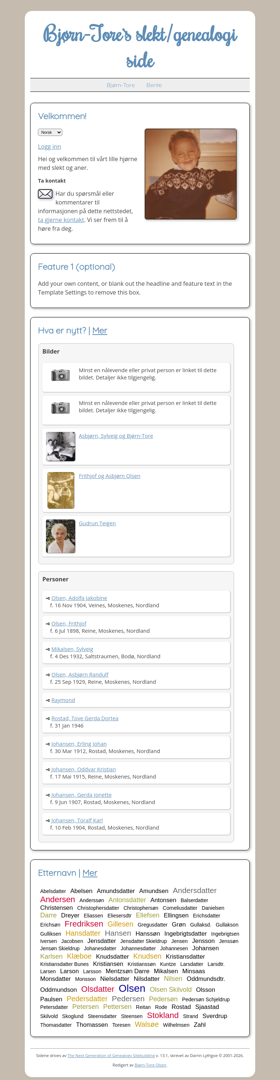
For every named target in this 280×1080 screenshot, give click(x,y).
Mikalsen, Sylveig (72, 648)
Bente (154, 85)
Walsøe (147, 1024)
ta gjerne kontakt (61, 220)
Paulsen (51, 999)
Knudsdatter (112, 956)
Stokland (163, 1015)
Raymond (63, 699)
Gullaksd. (200, 925)
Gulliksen (50, 934)
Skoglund (72, 1016)
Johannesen (174, 948)
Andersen (57, 899)
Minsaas (193, 971)
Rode (161, 1007)
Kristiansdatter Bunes (64, 964)
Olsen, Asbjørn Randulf (79, 674)
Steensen (132, 1016)
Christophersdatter (98, 908)
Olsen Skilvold (171, 989)
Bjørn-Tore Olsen (150, 1065)
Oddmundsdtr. (206, 978)
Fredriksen (84, 923)
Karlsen (51, 956)
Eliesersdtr (120, 916)
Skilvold (49, 1016)
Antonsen (163, 900)
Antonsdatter (127, 900)
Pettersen (117, 1006)
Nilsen (173, 978)
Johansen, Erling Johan (79, 743)
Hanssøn (148, 933)
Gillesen (120, 924)
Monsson (85, 979)
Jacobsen (72, 941)
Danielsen (213, 908)
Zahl (200, 1024)
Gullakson (227, 925)
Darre (48, 915)
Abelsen (81, 891)
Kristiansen (108, 963)
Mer (99, 330)
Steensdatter (102, 1016)
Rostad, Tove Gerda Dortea (84, 718)
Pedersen (128, 998)
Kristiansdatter (185, 956)
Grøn (179, 924)
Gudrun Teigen (97, 523)
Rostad (181, 1006)
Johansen (205, 948)
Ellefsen (148, 915)
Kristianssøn (142, 964)
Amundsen (153, 891)
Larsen (48, 971)
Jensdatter (102, 940)
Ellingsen (176, 915)
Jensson (203, 940)
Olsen (132, 988)
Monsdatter (55, 978)
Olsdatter (97, 989)
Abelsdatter (53, 891)
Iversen (48, 941)
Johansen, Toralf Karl (77, 820)
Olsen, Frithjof (68, 623)
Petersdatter (54, 1007)
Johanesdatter (100, 948)
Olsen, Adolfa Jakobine (79, 597)
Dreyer (70, 915)
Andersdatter (195, 890)
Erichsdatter (206, 916)
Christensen (56, 907)
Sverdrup (214, 1016)
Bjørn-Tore (121, 85)
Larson (69, 971)
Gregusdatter (153, 925)
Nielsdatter (114, 978)
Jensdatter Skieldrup (143, 941)
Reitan (143, 1007)
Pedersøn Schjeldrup (206, 999)
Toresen (121, 1025)
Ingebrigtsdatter (185, 933)
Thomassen (92, 1024)
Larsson (92, 971)
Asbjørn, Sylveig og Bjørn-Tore (116, 435)
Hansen (118, 933)
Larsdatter (191, 964)
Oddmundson (58, 989)
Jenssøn (228, 941)
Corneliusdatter (180, 908)
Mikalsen (166, 971)
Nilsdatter (147, 978)
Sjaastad (207, 1006)
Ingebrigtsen (225, 934)
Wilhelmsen (176, 1025)
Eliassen (93, 916)
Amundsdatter (116, 891)
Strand (190, 1016)
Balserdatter (194, 900)
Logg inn (49, 147)
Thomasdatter (55, 1025)
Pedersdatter (87, 999)
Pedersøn (163, 999)
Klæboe (79, 956)
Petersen (85, 1006)
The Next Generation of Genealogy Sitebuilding (111, 1055)
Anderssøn (91, 900)
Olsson (205, 989)
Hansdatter (83, 933)
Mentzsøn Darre (127, 971)
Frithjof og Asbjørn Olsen (109, 475)
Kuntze (168, 964)
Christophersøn (141, 908)
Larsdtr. (216, 964)
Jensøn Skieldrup (59, 948)
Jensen (179, 941)
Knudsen (147, 956)
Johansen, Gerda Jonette (81, 794)
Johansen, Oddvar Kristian (83, 769)
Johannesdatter (138, 948)
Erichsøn (50, 925)
